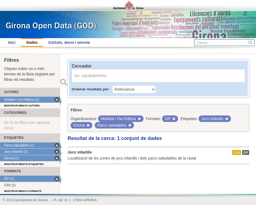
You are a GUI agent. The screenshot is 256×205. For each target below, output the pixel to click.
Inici (12, 42)
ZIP (245, 152)
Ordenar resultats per (90, 89)
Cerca (250, 42)
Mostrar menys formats (23, 190)
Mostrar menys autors (22, 105)
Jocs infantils (80, 152)
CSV (236, 152)
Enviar (63, 82)
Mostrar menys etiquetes (24, 164)
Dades (32, 42)
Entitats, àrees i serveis (69, 42)
